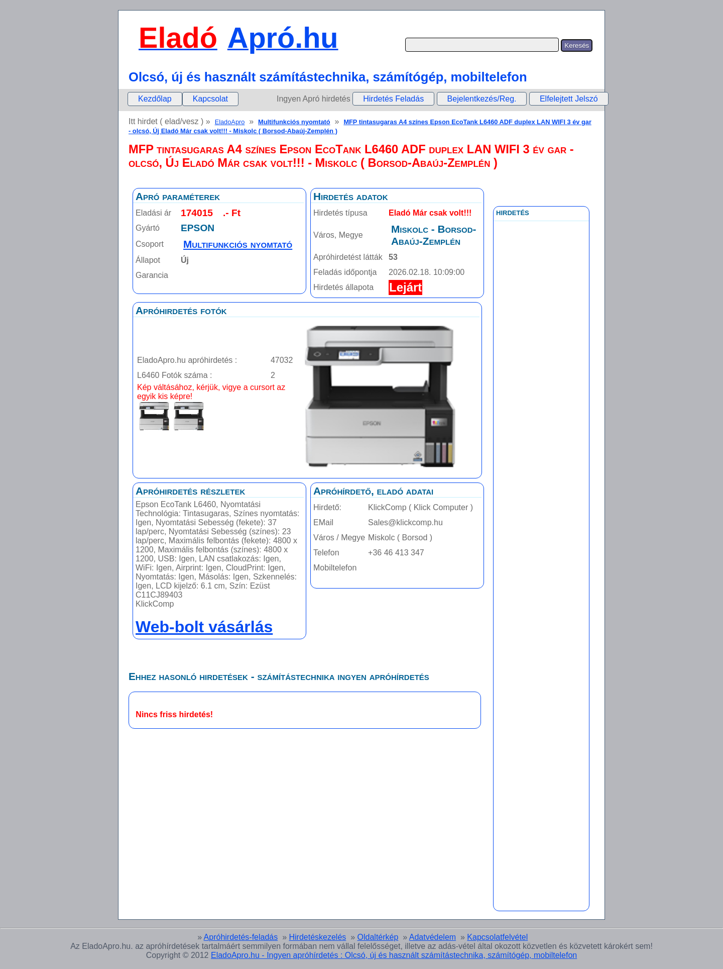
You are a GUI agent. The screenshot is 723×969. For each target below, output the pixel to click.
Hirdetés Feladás (393, 98)
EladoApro (230, 122)
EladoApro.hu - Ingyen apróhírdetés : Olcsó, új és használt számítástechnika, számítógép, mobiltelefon (394, 955)
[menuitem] (155, 99)
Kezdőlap (155, 98)
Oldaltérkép (378, 937)
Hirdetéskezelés (317, 937)
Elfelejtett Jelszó (569, 98)
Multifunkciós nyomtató (294, 122)
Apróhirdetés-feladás (241, 937)
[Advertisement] (541, 447)
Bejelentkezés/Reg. (482, 98)
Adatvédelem (432, 937)
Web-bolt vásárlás (204, 627)
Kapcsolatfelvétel (497, 937)
